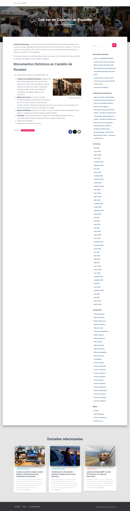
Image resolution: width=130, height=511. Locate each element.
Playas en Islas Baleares (101, 331)
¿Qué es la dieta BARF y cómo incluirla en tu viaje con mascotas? (99, 474)
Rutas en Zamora (99, 355)
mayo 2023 (97, 224)
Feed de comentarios (100, 417)
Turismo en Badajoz (100, 383)
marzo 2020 (97, 301)
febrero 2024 (97, 196)
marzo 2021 (97, 287)
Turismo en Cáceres (100, 394)
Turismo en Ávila (99, 380)
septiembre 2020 (99, 290)
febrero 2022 (97, 269)
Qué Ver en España (34, 506)
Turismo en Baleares (100, 387)
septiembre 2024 (99, 186)
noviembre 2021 (98, 280)
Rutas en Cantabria (99, 348)
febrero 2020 (97, 304)
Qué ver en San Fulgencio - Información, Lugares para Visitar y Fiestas (104, 109)
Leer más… (28, 489)
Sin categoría (98, 359)
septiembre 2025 (99, 165)
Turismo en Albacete (100, 366)
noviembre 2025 (98, 162)
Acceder (96, 410)
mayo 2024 (97, 189)
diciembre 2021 (98, 276)
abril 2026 (97, 148)
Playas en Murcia (99, 335)
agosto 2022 (97, 248)
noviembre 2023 (98, 203)
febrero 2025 (97, 172)
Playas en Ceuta (98, 328)
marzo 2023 (97, 231)
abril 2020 (97, 297)
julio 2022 (96, 252)
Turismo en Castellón (100, 397)
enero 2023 (97, 238)
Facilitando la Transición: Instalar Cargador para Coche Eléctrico (63, 474)
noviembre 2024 (98, 179)
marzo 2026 (97, 151)
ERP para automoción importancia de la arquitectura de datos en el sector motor (105, 71)
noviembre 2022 (98, 245)
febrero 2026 (97, 155)
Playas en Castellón (99, 324)
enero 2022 (97, 273)
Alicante (17, 506)
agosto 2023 (97, 214)
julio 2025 (96, 169)
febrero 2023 (97, 235)
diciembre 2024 (98, 176)
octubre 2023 (97, 207)
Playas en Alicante (99, 314)
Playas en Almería (99, 317)
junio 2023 (97, 221)
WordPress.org (98, 421)
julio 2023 (96, 217)
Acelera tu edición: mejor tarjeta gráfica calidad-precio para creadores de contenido (29, 474)
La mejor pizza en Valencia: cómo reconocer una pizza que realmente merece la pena (104, 81)
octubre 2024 (97, 182)
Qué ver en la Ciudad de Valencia (103, 103)
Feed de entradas (99, 414)
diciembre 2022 (98, 242)
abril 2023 (97, 228)
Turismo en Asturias (100, 376)
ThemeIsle (113, 507)
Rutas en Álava (98, 342)
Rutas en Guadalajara (100, 352)
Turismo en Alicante (99, 369)
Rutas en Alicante (99, 345)
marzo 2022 (97, 266)
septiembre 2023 (99, 210)
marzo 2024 (97, 193)
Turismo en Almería (99, 373)
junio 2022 (97, 255)
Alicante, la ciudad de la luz (108, 112)
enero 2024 (97, 200)
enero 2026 (97, 158)
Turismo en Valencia (100, 401)
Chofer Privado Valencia (101, 87)
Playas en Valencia (99, 338)
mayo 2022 (97, 259)
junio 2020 (97, 294)
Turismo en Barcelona (27, 130)
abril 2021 (97, 283)
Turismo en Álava (99, 362)
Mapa (24, 506)
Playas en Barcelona (100, 321)
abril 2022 (97, 262)
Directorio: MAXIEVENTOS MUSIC (103, 58)
